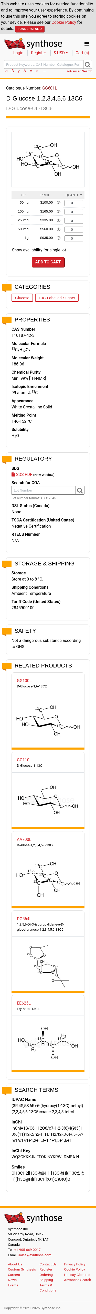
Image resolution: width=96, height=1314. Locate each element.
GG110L (24, 760)
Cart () (82, 52)
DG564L (24, 918)
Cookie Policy (63, 22)
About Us (15, 1264)
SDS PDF (22, 474)
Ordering (46, 1275)
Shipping (46, 1280)
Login (18, 52)
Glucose (22, 298)
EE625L (24, 1003)
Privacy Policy (75, 1264)
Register (38, 52)
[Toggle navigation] (86, 44)
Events (13, 1285)
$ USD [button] (59, 52)
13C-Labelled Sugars (57, 298)
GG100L (24, 680)
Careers (14, 1275)
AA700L (24, 839)
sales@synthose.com (34, 1255)
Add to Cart (48, 262)
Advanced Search (79, 71)
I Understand (30, 29)
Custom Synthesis (22, 1269)
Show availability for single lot (39, 250)
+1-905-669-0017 (27, 1250)
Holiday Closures (77, 1275)
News (12, 1280)
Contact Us (48, 1264)
